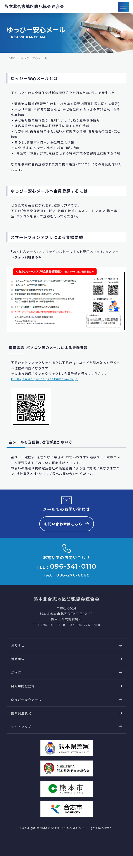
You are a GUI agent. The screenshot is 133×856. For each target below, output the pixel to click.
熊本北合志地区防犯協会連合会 (34, 6)
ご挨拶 (16, 672)
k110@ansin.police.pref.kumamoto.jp (44, 379)
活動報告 (17, 659)
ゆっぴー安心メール (26, 699)
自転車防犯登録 (23, 686)
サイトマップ (21, 726)
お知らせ (17, 645)
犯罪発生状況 (21, 713)
